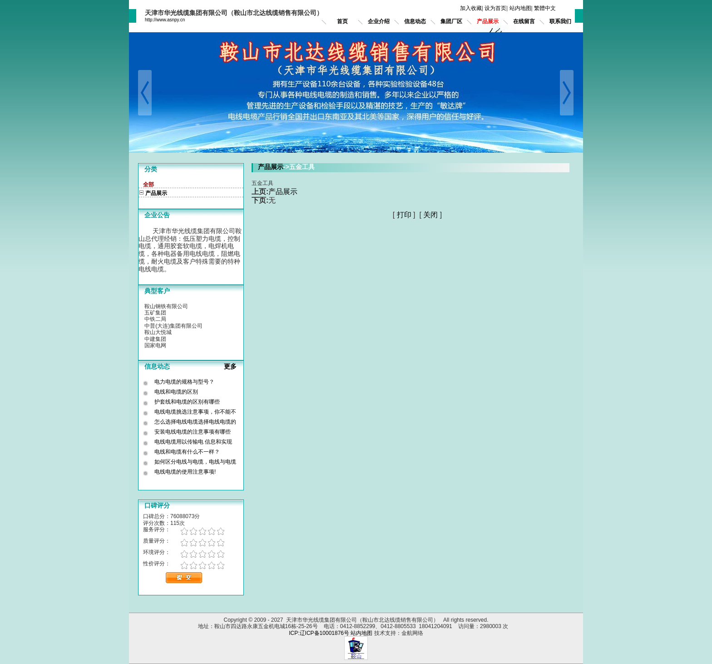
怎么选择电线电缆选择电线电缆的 (195, 422)
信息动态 (415, 21)
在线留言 (524, 21)
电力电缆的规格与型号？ (184, 382)
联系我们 (560, 21)
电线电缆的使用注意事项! (185, 472)
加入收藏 (471, 8)
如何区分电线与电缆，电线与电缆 (195, 462)
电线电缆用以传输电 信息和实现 (193, 442)
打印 (404, 215)
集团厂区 (451, 21)
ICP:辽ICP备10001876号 (319, 633)
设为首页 (495, 8)
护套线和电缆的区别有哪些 (187, 402)
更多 (234, 366)
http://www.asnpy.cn (165, 19)
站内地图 (520, 8)
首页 (342, 21)
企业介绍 (379, 21)
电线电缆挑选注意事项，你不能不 (195, 412)
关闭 (430, 215)
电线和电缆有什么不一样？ (187, 452)
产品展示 (488, 21)
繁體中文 (545, 8)
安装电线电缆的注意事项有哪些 (192, 432)
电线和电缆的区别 (176, 392)
